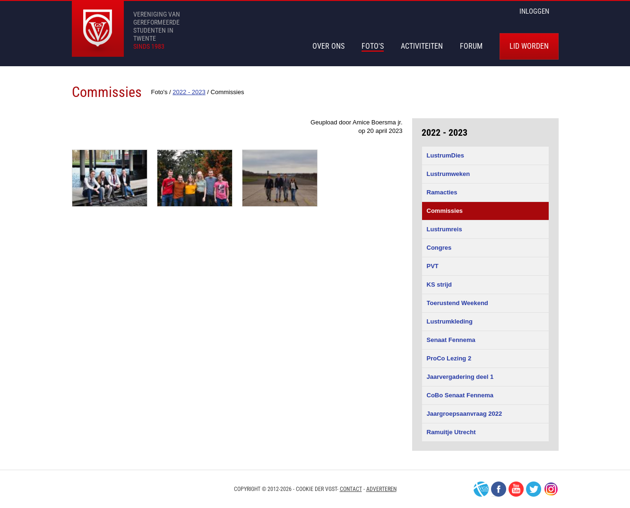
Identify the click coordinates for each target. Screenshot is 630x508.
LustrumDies (445, 155)
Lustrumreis (444, 229)
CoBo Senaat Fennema (460, 395)
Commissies (445, 210)
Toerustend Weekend (457, 303)
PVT (433, 266)
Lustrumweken (448, 173)
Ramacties (442, 192)
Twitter (533, 489)
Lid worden (529, 46)
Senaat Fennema (451, 339)
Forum (471, 46)
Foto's (373, 46)
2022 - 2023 (444, 132)
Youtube (516, 489)
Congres (439, 247)
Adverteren (381, 489)
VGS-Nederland (481, 489)
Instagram (551, 489)
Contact (351, 489)
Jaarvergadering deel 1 (460, 376)
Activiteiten (422, 46)
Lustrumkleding (450, 321)
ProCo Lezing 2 (449, 358)
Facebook (498, 489)
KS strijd (439, 284)
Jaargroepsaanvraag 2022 (464, 413)
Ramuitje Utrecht (451, 432)
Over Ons (328, 46)
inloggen (534, 11)
